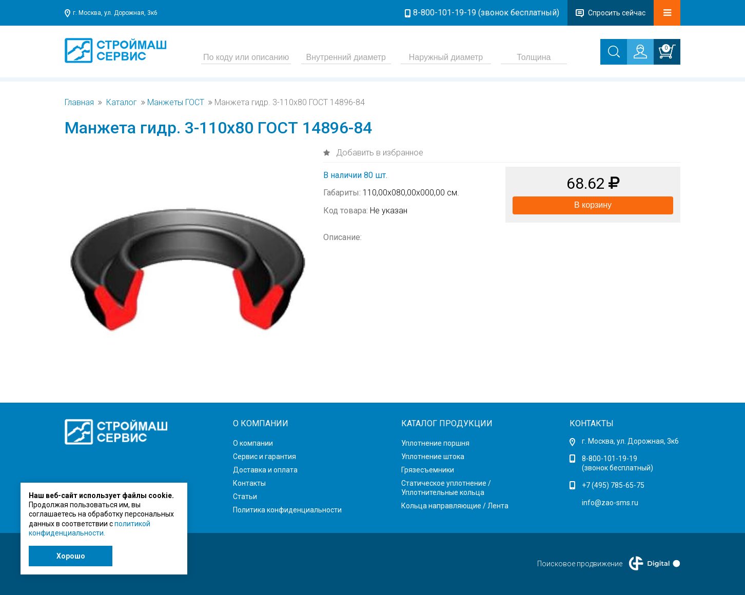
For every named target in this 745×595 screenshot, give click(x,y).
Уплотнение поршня (435, 443)
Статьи (245, 496)
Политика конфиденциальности (287, 510)
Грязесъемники (427, 470)
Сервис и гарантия (264, 456)
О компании (253, 443)
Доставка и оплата (265, 470)
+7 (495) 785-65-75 (613, 485)
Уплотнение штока (432, 456)
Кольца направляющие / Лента (454, 506)
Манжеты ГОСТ (175, 102)
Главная (79, 102)
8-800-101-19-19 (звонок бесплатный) (486, 12)
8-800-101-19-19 (609, 458)
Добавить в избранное (378, 152)
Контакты (249, 483)
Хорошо (70, 556)
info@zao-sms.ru (610, 503)
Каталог (121, 102)
